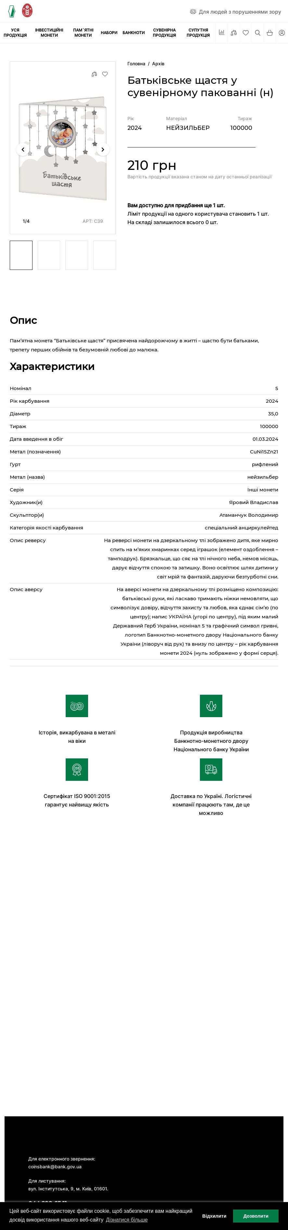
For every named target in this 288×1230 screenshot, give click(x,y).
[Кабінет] (282, 32)
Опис (23, 320)
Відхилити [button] (214, 1216)
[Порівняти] (234, 32)
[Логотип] (11, 11)
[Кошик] (270, 32)
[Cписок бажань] (246, 32)
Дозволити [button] (255, 1216)
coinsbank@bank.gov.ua (55, 1166)
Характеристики (52, 367)
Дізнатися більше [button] (127, 1220)
